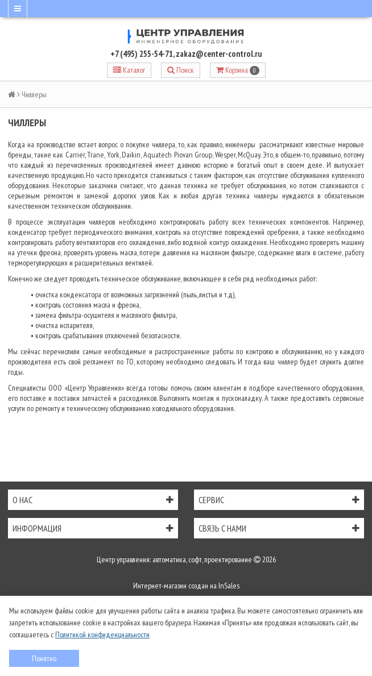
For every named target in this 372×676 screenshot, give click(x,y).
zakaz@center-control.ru (219, 53)
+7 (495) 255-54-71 (141, 53)
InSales (228, 585)
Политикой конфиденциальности (102, 634)
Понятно (44, 658)
